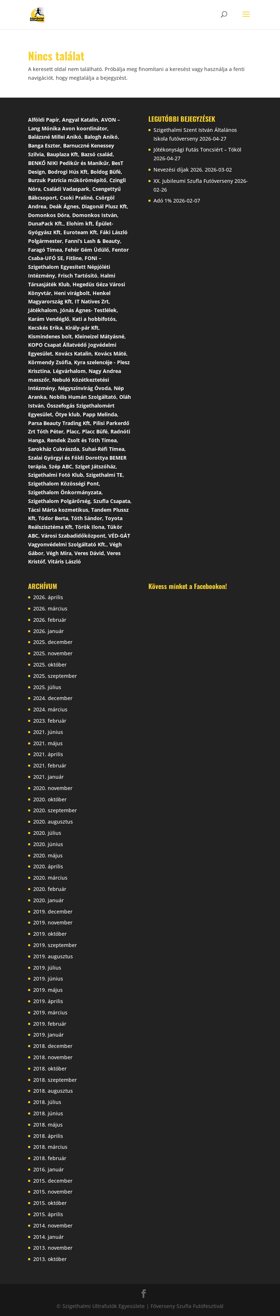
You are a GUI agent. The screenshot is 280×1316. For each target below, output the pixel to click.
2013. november (53, 1247)
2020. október (50, 799)
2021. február (49, 765)
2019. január (48, 1034)
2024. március (50, 709)
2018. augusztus (53, 1090)
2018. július (47, 1102)
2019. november (53, 922)
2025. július (47, 687)
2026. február (49, 619)
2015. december (53, 1180)
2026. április (48, 597)
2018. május (48, 1124)
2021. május (48, 743)
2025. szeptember (55, 675)
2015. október (50, 1202)
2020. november (53, 788)
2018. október (50, 1068)
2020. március (50, 877)
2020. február (49, 888)
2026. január (48, 631)
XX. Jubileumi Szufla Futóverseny (193, 180)
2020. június (48, 844)
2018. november (53, 1057)
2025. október (50, 664)
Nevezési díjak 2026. (178, 169)
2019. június (48, 978)
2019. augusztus (53, 956)
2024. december (53, 698)
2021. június (48, 731)
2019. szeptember (55, 945)
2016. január (48, 1169)
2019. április (48, 1001)
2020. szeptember (55, 810)
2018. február (49, 1158)
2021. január (48, 776)
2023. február (49, 720)
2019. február (49, 1023)
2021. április (48, 754)
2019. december (53, 911)
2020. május (48, 855)
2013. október (50, 1259)
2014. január (48, 1236)
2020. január (48, 900)
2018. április (48, 1135)
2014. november (53, 1225)
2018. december (53, 1045)
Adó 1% (162, 200)
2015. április (48, 1214)
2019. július (47, 967)
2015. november (53, 1191)
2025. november (53, 653)
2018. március (50, 1146)
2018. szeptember (55, 1079)
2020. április (48, 866)
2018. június (48, 1113)
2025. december (53, 642)
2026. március (50, 608)
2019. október (50, 933)
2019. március (50, 1012)
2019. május (48, 989)
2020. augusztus (53, 821)
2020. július (47, 832)
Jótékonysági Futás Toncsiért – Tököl (197, 149)
